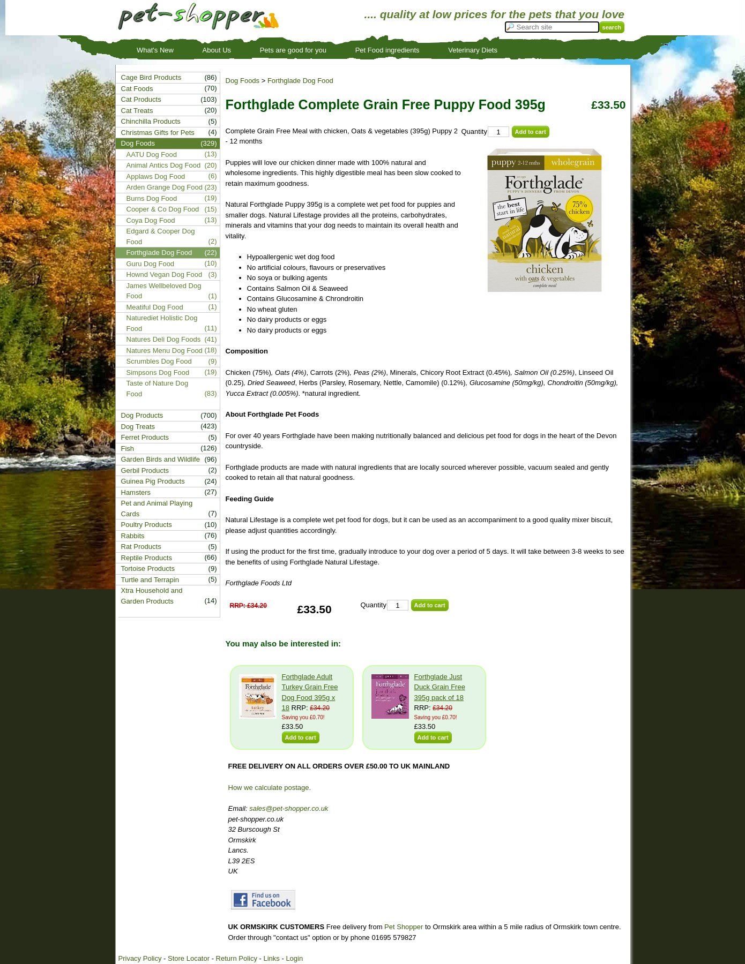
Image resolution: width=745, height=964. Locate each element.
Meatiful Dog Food (154, 307)
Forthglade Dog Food (300, 81)
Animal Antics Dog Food (163, 165)
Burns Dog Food (151, 198)
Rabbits (133, 536)
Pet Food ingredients (387, 50)
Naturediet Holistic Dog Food (162, 323)
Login (294, 958)
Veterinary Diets (472, 50)
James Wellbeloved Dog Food (164, 291)
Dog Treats (138, 427)
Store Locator (189, 958)
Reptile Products (146, 558)
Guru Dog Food (150, 264)
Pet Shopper (403, 927)
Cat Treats (137, 111)
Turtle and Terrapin (150, 580)
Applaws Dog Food (155, 176)
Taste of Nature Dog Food (157, 388)
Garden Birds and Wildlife (160, 459)
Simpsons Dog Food (158, 372)
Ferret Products (145, 437)
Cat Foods (137, 89)
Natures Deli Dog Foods (163, 339)
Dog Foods (243, 81)
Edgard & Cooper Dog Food (160, 236)
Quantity (474, 131)
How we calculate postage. (269, 788)
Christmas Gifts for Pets (158, 133)
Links (271, 958)
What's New (155, 50)
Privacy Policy (140, 958)
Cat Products (141, 99)
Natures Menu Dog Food (164, 351)
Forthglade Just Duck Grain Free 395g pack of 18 (439, 687)
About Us (217, 50)
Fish (128, 449)
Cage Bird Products (151, 77)
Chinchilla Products (151, 121)
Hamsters (136, 492)
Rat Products (141, 547)
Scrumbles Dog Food (159, 361)
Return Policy (236, 958)
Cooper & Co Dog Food (162, 209)
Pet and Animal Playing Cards (157, 508)
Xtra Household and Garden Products (152, 595)
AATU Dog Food (151, 154)
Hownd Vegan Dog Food (164, 274)
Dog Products (142, 415)
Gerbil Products (145, 470)
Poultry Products (146, 525)
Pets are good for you (293, 50)
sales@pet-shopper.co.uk (288, 808)
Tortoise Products (148, 568)
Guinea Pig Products (153, 481)
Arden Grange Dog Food (164, 187)
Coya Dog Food (150, 220)
